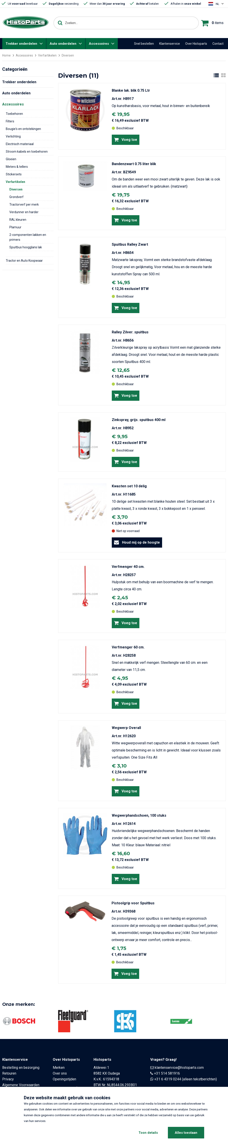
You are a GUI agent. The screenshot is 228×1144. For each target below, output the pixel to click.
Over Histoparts (196, 43)
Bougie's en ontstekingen (23, 128)
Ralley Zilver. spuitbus (130, 332)
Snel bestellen (144, 43)
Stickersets (14, 174)
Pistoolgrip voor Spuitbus (133, 903)
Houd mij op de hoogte (137, 542)
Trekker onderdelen (21, 44)
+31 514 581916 (167, 1073)
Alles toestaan (186, 1133)
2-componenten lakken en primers (27, 237)
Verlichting (13, 136)
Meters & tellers (17, 166)
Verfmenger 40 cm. (128, 566)
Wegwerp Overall (126, 727)
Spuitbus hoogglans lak (25, 247)
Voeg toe (125, 139)
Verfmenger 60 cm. (128, 647)
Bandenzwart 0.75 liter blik (134, 164)
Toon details (148, 1133)
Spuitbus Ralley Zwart (130, 244)
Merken (59, 1067)
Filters (10, 121)
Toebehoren (14, 113)
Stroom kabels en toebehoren (27, 151)
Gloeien (11, 159)
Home (6, 55)
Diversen (15, 189)
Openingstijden (64, 1079)
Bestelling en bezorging (20, 1067)
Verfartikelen (47, 55)
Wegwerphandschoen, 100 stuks (139, 815)
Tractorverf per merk (24, 204)
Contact (218, 43)
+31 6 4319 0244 (167, 1079)
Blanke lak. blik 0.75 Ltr (131, 90)
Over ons (60, 1073)
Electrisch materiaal (20, 144)
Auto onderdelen (63, 44)
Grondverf (16, 196)
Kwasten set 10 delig (129, 486)
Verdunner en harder (24, 212)
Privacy (8, 1079)
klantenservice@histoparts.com (179, 1067)
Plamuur (15, 227)
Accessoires (99, 44)
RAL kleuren (17, 219)
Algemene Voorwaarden (20, 1085)
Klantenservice (169, 43)
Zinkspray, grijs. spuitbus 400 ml (138, 419)
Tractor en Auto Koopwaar (24, 260)
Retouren (9, 1073)
